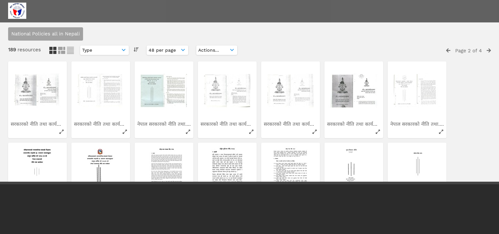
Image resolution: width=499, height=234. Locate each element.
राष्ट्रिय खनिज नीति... (93, 84)
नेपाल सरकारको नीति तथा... (290, 165)
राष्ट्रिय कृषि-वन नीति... (348, 84)
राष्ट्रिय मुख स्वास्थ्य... (156, 84)
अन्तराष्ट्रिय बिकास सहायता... (38, 165)
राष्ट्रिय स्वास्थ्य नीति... (220, 84)
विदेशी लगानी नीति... (30, 84)
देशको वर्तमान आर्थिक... (349, 165)
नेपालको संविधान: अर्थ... (224, 165)
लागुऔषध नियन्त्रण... (157, 165)
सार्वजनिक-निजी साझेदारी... (416, 165)
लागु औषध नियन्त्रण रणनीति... (102, 165)
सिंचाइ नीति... (403, 84)
